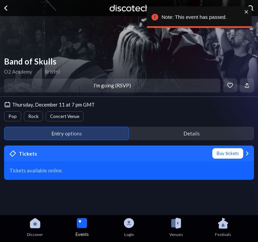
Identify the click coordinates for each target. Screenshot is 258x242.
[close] (245, 11)
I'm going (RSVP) (112, 85)
